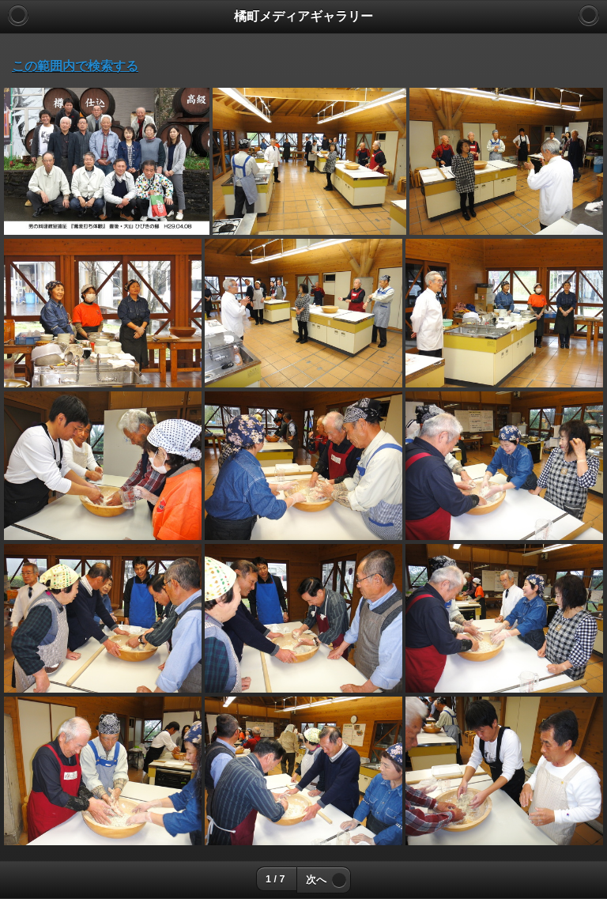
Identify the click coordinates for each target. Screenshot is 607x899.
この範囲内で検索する (75, 66)
